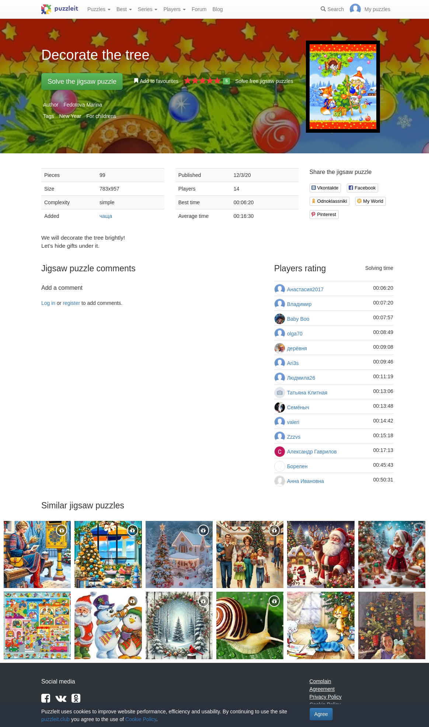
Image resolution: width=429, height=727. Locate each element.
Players (174, 9)
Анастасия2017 (305, 289)
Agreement (322, 689)
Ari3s (293, 363)
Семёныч (298, 407)
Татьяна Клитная (307, 393)
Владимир (299, 304)
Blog (217, 9)
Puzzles (99, 9)
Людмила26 (301, 378)
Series (148, 9)
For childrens (101, 116)
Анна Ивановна (305, 481)
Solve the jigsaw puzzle (82, 81)
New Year (70, 116)
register (71, 303)
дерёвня (297, 348)
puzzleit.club (55, 719)
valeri (293, 422)
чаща (106, 216)
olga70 (295, 334)
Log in (48, 303)
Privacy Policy (326, 697)
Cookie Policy (140, 719)
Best (124, 9)
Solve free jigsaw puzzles (264, 81)
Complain (320, 681)
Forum (199, 9)
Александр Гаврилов (312, 452)
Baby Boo (298, 319)
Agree (321, 714)
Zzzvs (294, 437)
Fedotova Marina (82, 105)
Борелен (297, 466)
